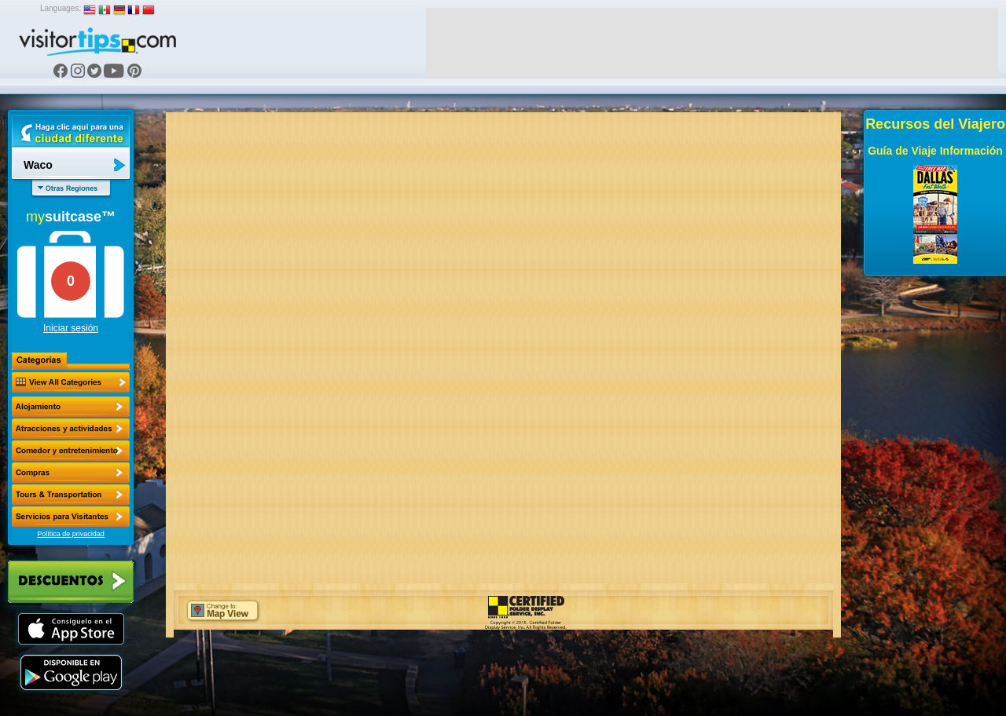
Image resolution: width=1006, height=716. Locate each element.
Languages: (60, 8)
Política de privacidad (71, 534)
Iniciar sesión (70, 328)
